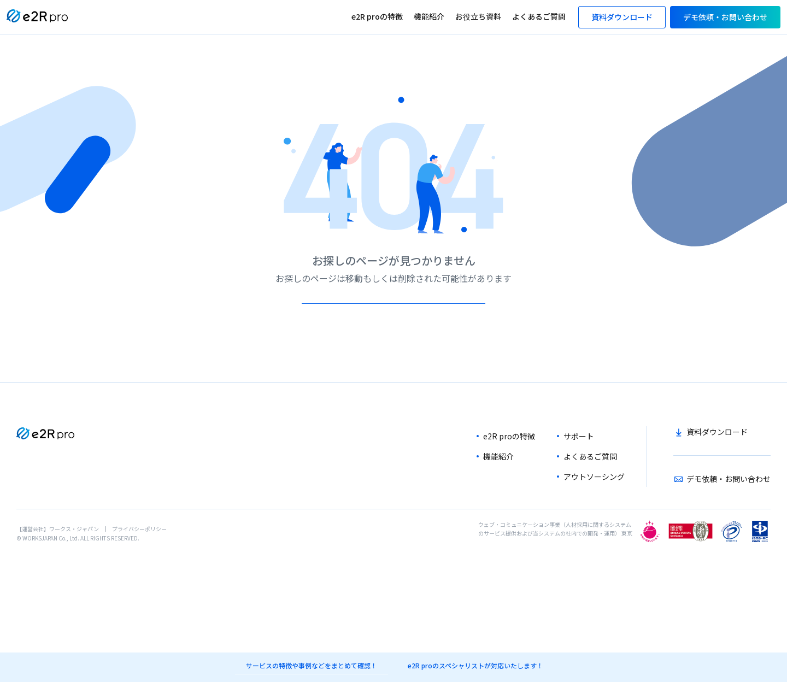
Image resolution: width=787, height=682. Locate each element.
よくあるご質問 (539, 16)
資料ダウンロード (717, 462)
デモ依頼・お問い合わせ (728, 509)
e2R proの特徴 (377, 16)
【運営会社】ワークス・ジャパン (57, 559)
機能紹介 (429, 16)
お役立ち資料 (478, 16)
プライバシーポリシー (139, 559)
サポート (578, 466)
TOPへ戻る (391, 318)
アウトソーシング (594, 507)
